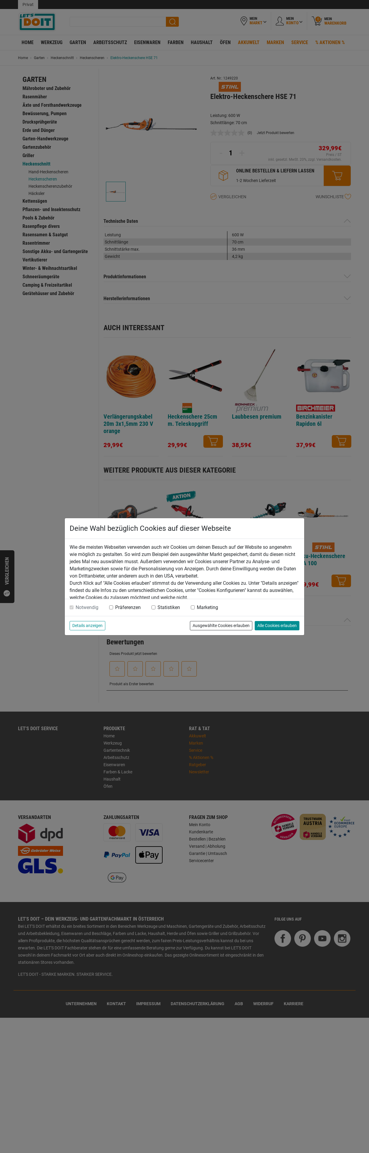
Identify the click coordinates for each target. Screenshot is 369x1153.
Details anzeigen (87, 625)
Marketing (207, 607)
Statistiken (169, 607)
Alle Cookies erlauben (277, 625)
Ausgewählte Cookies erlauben (221, 625)
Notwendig (87, 607)
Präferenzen (128, 607)
